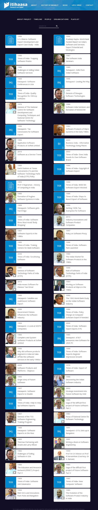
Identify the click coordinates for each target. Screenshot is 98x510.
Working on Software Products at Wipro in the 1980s (76, 287)
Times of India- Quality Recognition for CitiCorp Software (27, 96)
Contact (89, 5)
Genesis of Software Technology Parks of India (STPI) (28, 273)
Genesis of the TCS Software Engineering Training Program (26, 419)
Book (65, 5)
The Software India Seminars (78, 58)
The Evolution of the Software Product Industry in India (77, 495)
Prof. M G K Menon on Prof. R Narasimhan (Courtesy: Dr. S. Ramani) (77, 456)
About (34, 5)
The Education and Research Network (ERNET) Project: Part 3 (29, 469)
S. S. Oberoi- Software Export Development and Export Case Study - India (27, 42)
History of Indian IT (49, 5)
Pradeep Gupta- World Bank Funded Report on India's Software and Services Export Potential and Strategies (77, 44)
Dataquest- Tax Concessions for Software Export (28, 131)
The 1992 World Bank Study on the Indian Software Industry (77, 300)
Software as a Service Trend (29, 154)
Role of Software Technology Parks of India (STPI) (76, 273)
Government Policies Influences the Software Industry (27, 314)
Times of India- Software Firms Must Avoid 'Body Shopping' (27, 222)
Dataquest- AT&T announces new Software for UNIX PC (77, 340)
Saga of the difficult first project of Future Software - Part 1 (77, 405)
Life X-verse (76, 5)
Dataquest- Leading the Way (78, 81)
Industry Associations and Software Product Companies (76, 222)
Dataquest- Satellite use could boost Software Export (27, 300)
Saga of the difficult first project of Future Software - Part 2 (77, 469)
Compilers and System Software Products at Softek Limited (29, 340)
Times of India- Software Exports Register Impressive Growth (76, 354)
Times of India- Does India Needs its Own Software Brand (77, 157)
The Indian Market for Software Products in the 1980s (76, 259)
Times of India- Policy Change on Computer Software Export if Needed (77, 314)
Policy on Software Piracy (76, 233)
